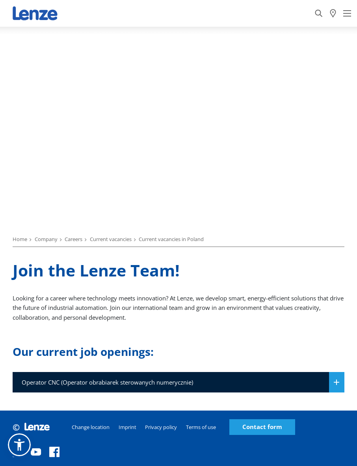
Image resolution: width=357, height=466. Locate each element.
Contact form (262, 427)
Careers (73, 239)
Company (46, 239)
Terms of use (201, 427)
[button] (19, 444)
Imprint (127, 427)
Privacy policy (161, 427)
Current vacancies (111, 239)
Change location (91, 427)
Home (20, 239)
